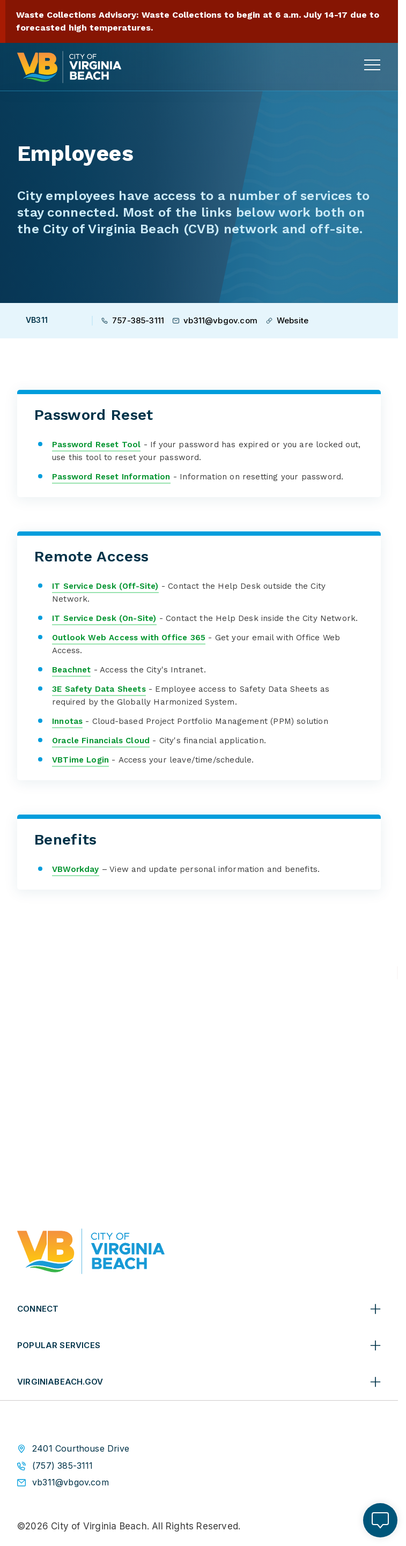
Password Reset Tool (96, 444)
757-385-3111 (132, 320)
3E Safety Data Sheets (99, 689)
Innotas (67, 721)
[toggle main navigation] (372, 64)
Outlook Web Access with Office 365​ (128, 637)
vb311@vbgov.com (215, 320)
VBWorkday (75, 869)
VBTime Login (80, 760)
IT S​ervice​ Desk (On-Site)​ (104, 618)
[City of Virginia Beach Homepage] (69, 67)
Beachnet (71, 670)
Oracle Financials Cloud (101, 740)
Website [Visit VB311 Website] (287, 320)
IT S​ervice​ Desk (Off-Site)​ (105, 585)
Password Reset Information (111, 477)
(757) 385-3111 (62, 1465)
